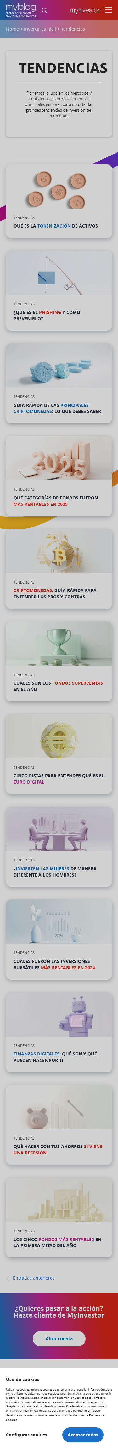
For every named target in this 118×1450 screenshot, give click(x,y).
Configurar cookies (26, 1435)
